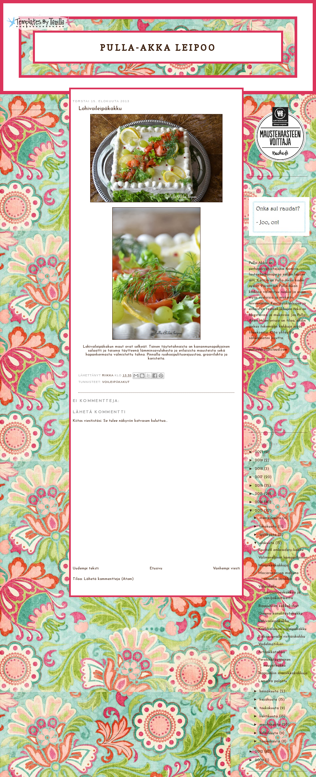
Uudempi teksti (86, 568)
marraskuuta (270, 518)
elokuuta (267, 543)
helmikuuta (269, 733)
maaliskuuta (270, 725)
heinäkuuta (269, 691)
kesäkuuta (268, 700)
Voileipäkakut (116, 382)
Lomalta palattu (272, 681)
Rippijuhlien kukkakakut (278, 606)
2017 (259, 477)
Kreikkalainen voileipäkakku (282, 629)
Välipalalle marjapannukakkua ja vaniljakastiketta (279, 592)
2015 (259, 494)
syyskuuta (268, 535)
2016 (259, 486)
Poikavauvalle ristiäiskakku (281, 637)
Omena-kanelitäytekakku (280, 614)
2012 (259, 752)
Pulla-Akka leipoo (158, 48)
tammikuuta (270, 741)
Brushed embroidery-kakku (280, 550)
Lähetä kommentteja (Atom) (109, 579)
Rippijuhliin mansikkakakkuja (282, 673)
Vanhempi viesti (226, 568)
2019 (259, 460)
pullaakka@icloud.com (268, 350)
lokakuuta (268, 527)
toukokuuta (269, 708)
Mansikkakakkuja (273, 565)
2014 (259, 502)
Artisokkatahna (271, 652)
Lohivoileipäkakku (273, 621)
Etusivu (156, 568)
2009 (260, 760)
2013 (259, 511)
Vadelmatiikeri (270, 644)
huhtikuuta (269, 716)
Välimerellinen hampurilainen (282, 558)
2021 (259, 452)
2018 (259, 469)
